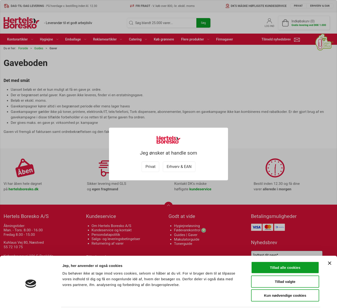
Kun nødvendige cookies (285, 278)
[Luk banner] (329, 245)
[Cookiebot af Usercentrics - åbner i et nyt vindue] (31, 298)
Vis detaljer (247, 299)
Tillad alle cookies (285, 250)
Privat (150, 166)
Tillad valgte (285, 264)
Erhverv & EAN (179, 166)
